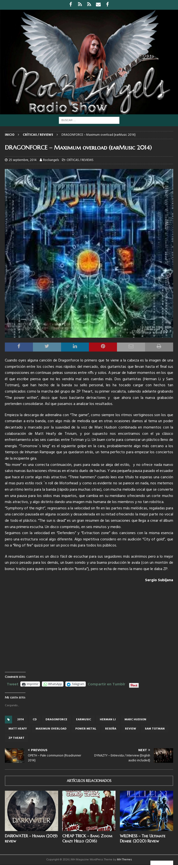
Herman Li (108, 719)
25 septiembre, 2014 (23, 160)
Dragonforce (56, 719)
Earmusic (83, 719)
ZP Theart (16, 738)
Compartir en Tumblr (106, 683)
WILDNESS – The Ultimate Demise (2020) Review (142, 838)
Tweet (12, 683)
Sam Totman (155, 728)
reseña (110, 728)
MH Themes (124, 859)
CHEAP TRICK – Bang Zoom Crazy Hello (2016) (87, 838)
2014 (20, 719)
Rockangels (51, 160)
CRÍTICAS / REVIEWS (80, 160)
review (130, 728)
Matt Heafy (17, 728)
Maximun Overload (51, 728)
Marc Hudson (135, 719)
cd (35, 719)
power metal (85, 728)
